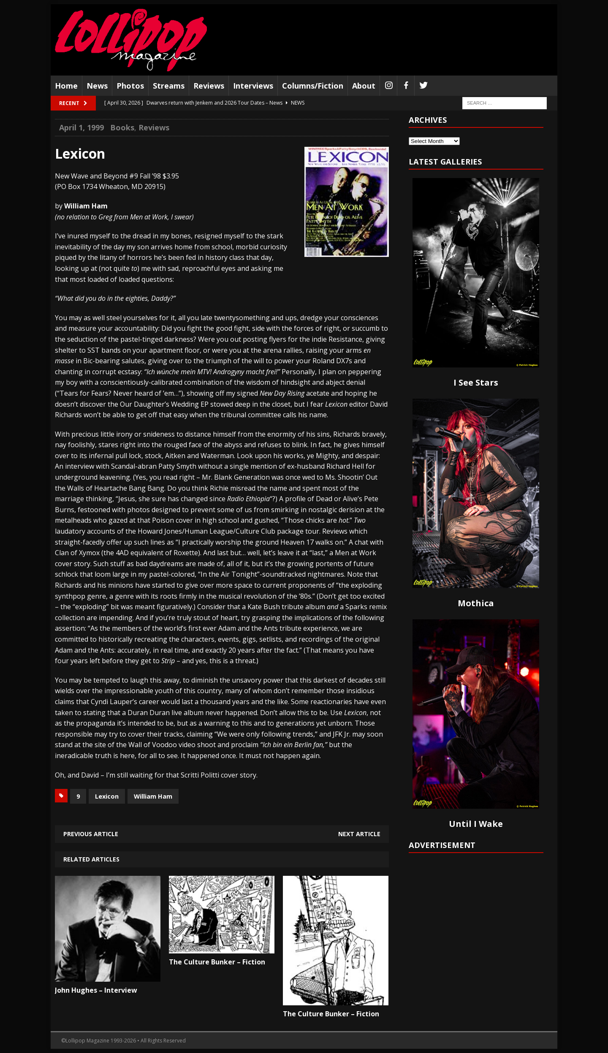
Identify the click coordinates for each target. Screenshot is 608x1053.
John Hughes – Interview (96, 990)
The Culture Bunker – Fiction (217, 962)
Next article (359, 834)
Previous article (90, 834)
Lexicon (107, 796)
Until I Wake (476, 823)
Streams (169, 86)
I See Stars (475, 382)
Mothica (476, 603)
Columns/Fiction (312, 86)
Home (66, 86)
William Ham (153, 796)
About (363, 86)
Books (122, 127)
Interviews (253, 86)
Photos (130, 86)
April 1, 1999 (81, 127)
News (97, 86)
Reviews (208, 86)
